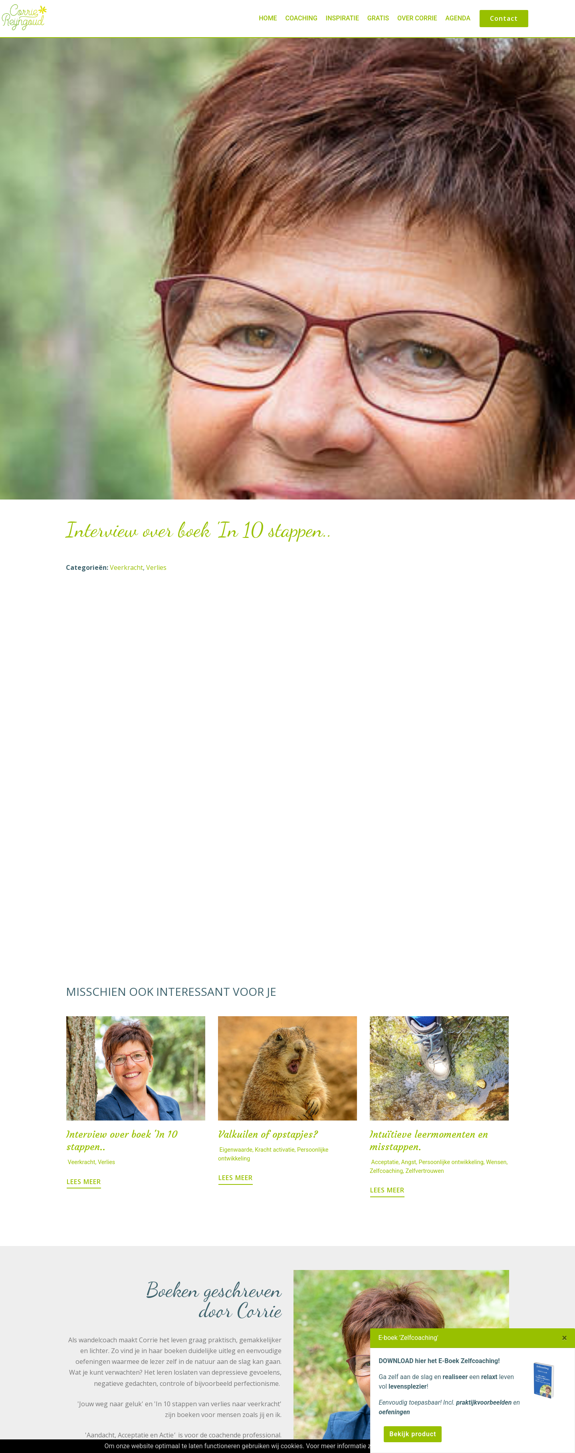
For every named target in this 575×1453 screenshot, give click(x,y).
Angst (408, 1162)
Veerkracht (126, 567)
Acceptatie (385, 1162)
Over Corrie (417, 18)
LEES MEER (84, 1181)
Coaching (301, 18)
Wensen (496, 1162)
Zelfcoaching (386, 1171)
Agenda (457, 18)
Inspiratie (342, 18)
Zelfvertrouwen (424, 1171)
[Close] (564, 1338)
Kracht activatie (274, 1149)
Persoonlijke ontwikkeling (451, 1162)
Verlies (156, 567)
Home (268, 18)
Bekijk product (412, 1434)
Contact (504, 18)
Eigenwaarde (236, 1149)
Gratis (378, 18)
